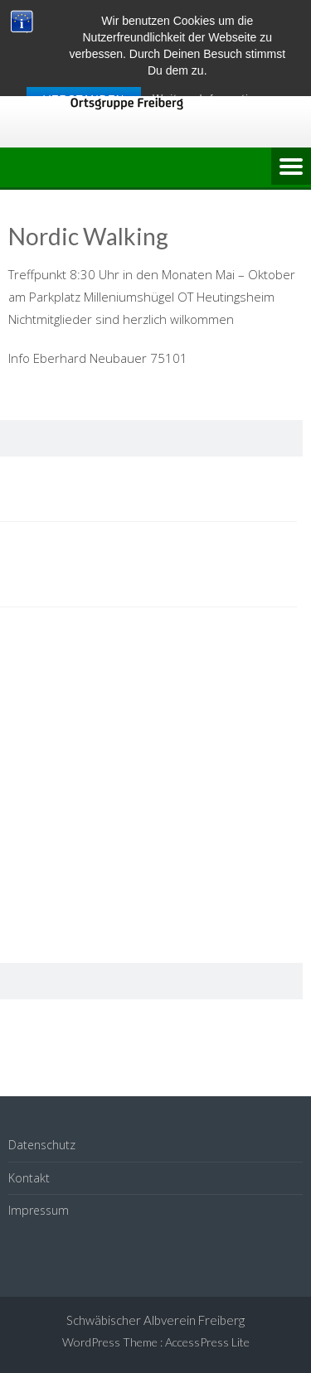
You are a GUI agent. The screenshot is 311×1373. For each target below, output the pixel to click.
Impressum (38, 1210)
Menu (291, 167)
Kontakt (29, 1178)
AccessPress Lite (207, 1342)
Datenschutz (41, 1145)
